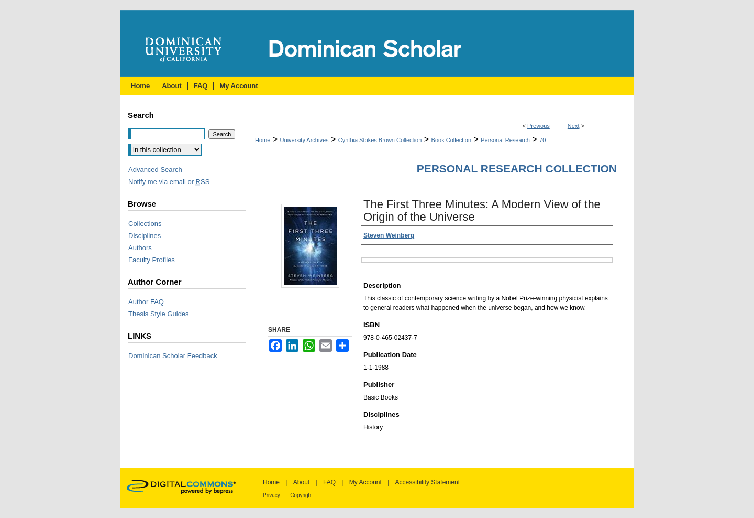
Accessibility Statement (427, 482)
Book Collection (451, 140)
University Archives (304, 140)
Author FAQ (146, 302)
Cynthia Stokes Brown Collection (380, 140)
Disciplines (144, 236)
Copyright (301, 495)
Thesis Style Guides (158, 314)
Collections (145, 224)
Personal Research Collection (517, 169)
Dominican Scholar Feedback (172, 356)
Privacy (271, 495)
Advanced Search (155, 170)
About (301, 482)
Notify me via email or (168, 182)
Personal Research (505, 140)
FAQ (329, 482)
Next (574, 126)
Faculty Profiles (151, 260)
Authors (140, 248)
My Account (365, 482)
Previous (538, 126)
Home (262, 140)
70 (542, 140)
